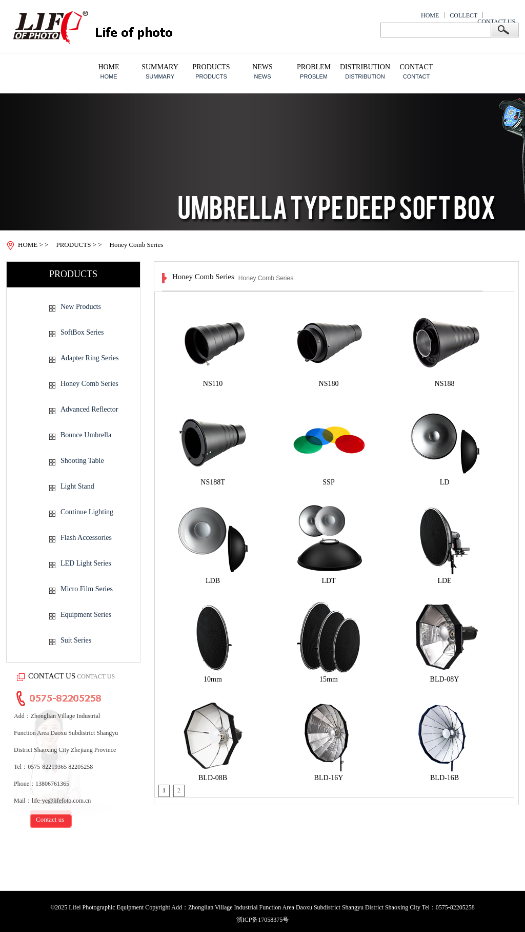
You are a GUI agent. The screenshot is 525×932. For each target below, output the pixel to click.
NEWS (262, 66)
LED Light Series (85, 563)
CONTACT (416, 66)
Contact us (50, 819)
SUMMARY (160, 66)
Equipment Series (85, 614)
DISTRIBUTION (365, 66)
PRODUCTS (211, 66)
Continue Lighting (86, 512)
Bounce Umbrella (85, 435)
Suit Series (75, 640)
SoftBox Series (82, 332)
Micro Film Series (86, 589)
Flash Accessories (86, 537)
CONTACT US (496, 21)
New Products (80, 306)
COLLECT (463, 15)
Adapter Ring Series (89, 358)
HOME (430, 15)
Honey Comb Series (89, 383)
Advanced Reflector (89, 409)
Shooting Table (82, 460)
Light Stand (77, 486)
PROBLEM (314, 66)
